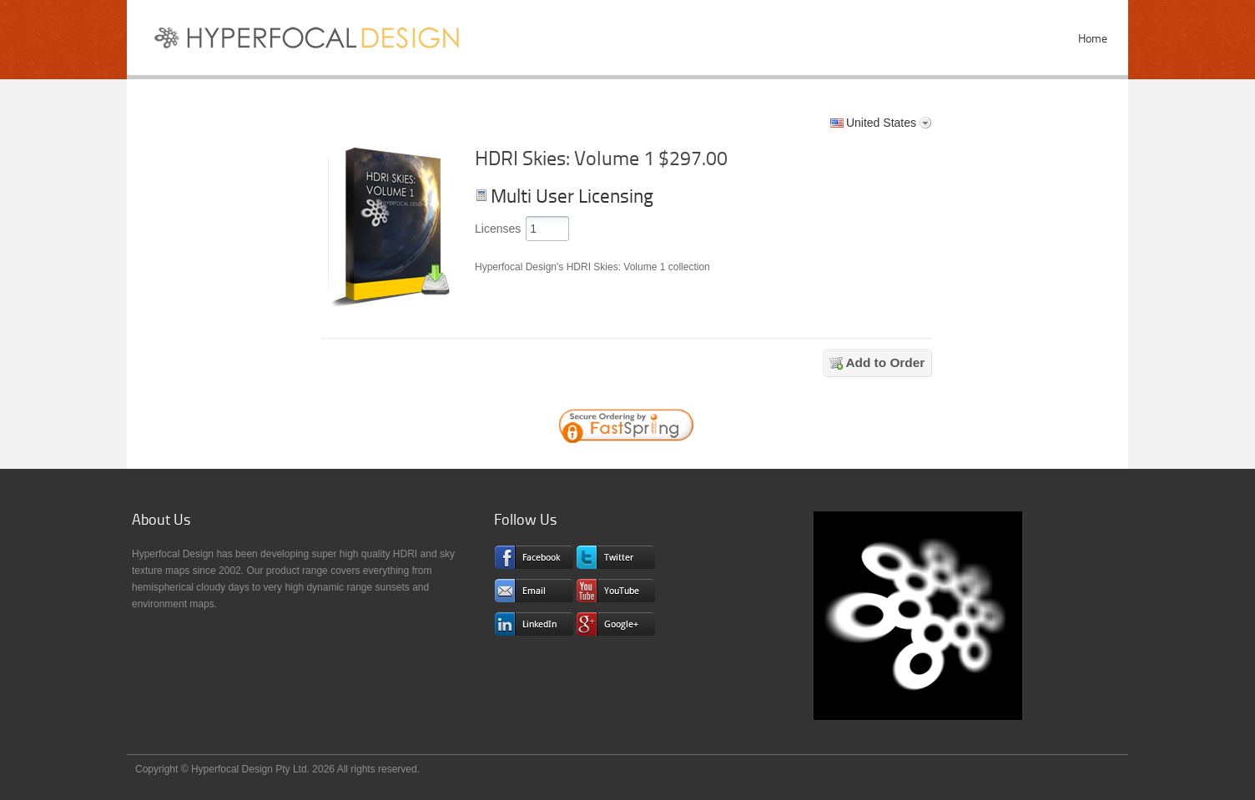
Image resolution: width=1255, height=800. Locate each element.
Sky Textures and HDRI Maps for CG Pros (314, 41)
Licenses (498, 228)
